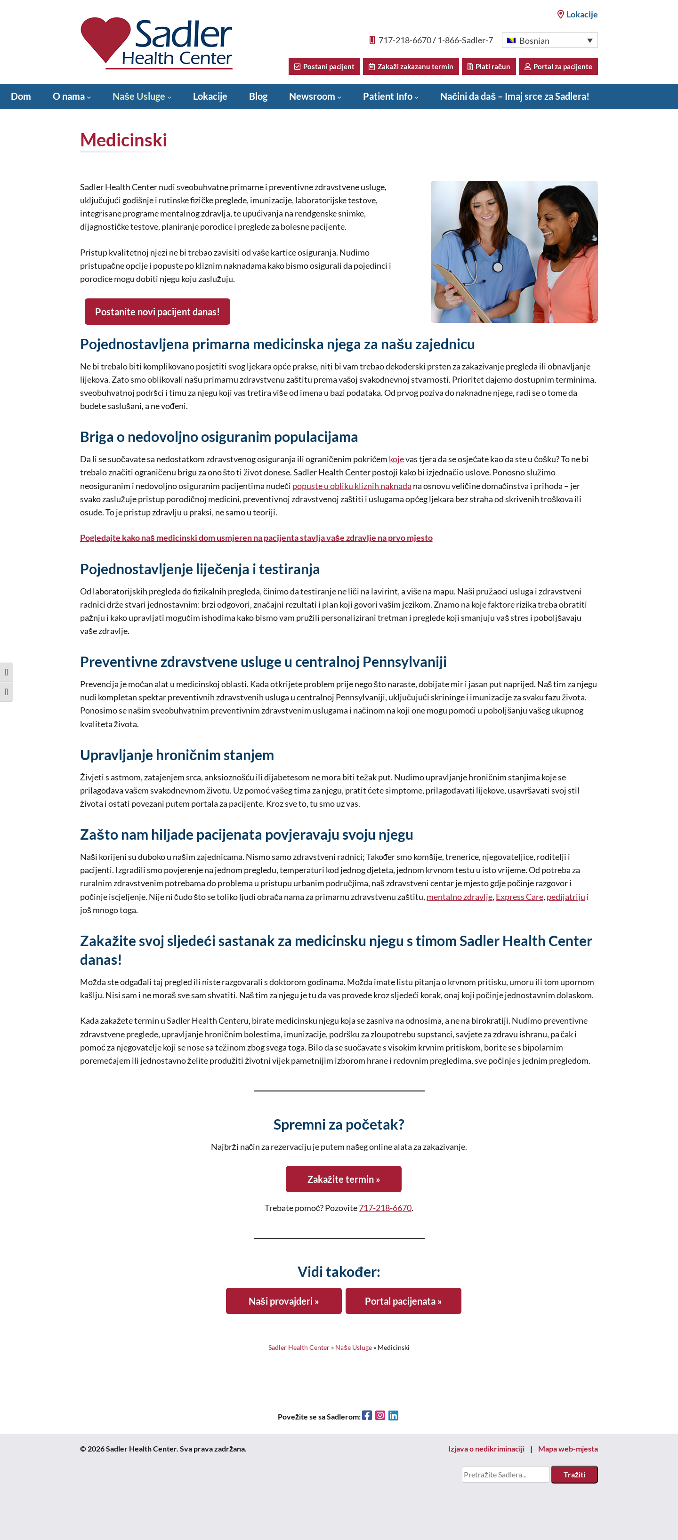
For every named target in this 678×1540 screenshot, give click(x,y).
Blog (258, 96)
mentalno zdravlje (459, 897)
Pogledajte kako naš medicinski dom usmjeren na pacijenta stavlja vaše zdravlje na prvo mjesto (256, 538)
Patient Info (387, 96)
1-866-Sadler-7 (465, 40)
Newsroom (312, 96)
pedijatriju (566, 897)
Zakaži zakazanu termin (411, 66)
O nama (69, 96)
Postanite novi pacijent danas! (157, 311)
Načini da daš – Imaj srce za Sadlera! (514, 96)
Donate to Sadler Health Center (76, 120)
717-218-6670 (405, 40)
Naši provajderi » (284, 1301)
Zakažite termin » (343, 1179)
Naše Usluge (139, 96)
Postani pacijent (324, 66)
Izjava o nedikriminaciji (486, 1448)
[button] (550, 40)
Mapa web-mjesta (568, 1448)
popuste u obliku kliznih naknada (352, 486)
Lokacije (577, 14)
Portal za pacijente (558, 66)
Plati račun (489, 66)
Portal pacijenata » (403, 1301)
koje (396, 459)
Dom (21, 96)
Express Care (519, 897)
